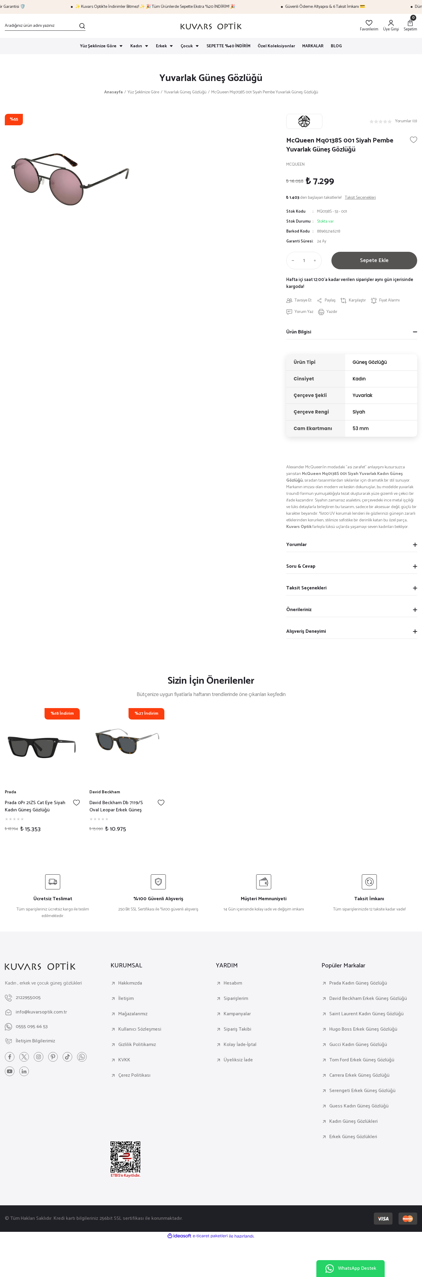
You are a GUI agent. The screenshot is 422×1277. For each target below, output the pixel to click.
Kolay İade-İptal (240, 1044)
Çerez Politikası (134, 1075)
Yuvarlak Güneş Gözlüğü (211, 78)
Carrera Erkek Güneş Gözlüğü (359, 1075)
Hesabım (233, 983)
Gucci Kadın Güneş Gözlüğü (358, 1044)
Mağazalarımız (132, 1014)
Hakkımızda (130, 983)
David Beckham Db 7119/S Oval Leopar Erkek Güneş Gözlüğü (116, 806)
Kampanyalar (237, 1014)
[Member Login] (391, 26)
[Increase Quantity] (316, 260)
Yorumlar (296, 545)
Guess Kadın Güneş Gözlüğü (359, 1106)
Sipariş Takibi (237, 1029)
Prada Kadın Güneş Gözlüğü (358, 983)
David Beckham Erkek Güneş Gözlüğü (368, 998)
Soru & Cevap (300, 566)
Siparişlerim (236, 998)
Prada (10, 792)
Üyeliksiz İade (238, 1060)
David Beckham (104, 792)
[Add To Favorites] (413, 139)
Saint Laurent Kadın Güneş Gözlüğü (366, 1014)
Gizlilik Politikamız (137, 1044)
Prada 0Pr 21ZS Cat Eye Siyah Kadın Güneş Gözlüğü (35, 806)
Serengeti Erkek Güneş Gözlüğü (362, 1090)
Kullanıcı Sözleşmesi (139, 1029)
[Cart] (410, 26)
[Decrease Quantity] (291, 260)
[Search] (45, 26)
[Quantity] (304, 260)
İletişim (126, 998)
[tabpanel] (42, 773)
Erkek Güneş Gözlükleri (353, 1137)
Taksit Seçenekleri (306, 588)
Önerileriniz (299, 610)
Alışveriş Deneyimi (306, 631)
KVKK (124, 1060)
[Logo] (211, 26)
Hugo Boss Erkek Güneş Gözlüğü (363, 1029)
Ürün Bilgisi (298, 332)
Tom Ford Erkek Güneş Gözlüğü (361, 1060)
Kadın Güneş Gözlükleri (353, 1121)
